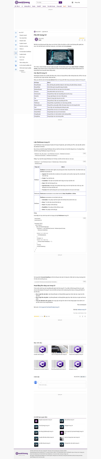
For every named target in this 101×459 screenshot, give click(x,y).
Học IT (64, 6)
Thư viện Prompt (51, 6)
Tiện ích (69, 6)
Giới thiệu (32, 450)
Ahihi (40, 40)
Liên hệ (53, 450)
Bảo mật (40, 450)
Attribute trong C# (82, 309)
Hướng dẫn (45, 450)
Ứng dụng (49, 450)
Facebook (62, 450)
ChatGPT (39, 6)
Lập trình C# (45, 31)
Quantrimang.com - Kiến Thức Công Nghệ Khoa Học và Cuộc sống (23, 2)
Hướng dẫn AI (27, 6)
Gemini (44, 6)
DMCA (65, 450)
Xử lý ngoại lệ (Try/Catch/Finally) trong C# (49, 307)
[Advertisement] (50, 19)
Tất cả (18, 6)
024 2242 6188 (42, 453)
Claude (33, 6)
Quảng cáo (57, 450)
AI (22, 6)
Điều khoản (36, 450)
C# (84, 79)
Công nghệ (59, 6)
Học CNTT (38, 31)
